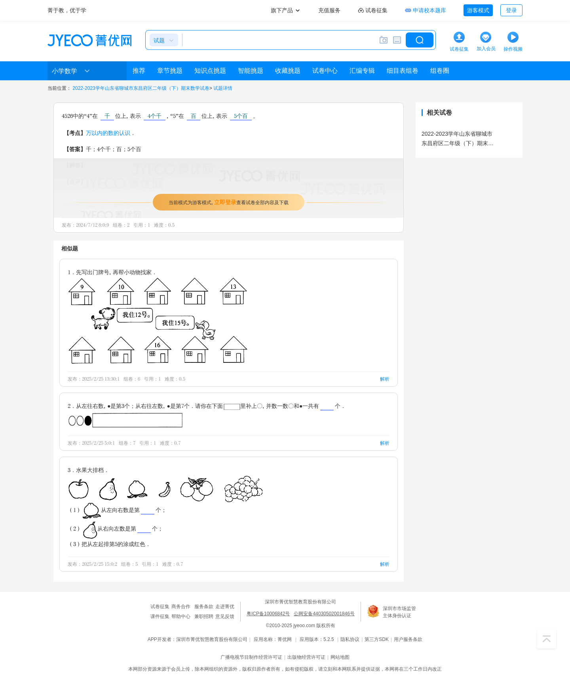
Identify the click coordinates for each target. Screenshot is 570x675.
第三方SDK (377, 639)
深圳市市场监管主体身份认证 (399, 612)
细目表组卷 (402, 70)
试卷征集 (159, 606)
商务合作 (180, 606)
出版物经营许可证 (306, 657)
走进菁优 (224, 606)
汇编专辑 (362, 70)
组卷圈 (439, 70)
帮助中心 (180, 616)
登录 (511, 10)
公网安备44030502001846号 (324, 613)
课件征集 (159, 616)
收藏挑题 (287, 70)
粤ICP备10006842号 (268, 613)
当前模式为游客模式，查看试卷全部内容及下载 (229, 202)
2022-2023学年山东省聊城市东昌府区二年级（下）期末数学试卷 (140, 88)
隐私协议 (349, 639)
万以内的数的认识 (108, 132)
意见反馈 (224, 616)
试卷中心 (325, 70)
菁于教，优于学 (67, 10)
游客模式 (478, 10)
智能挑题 (250, 70)
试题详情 (222, 88)
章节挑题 (169, 70)
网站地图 (340, 657)
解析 (385, 379)
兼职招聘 (203, 616)
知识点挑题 (210, 70)
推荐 (139, 70)
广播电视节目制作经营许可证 (251, 657)
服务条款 (203, 606)
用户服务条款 (408, 639)
